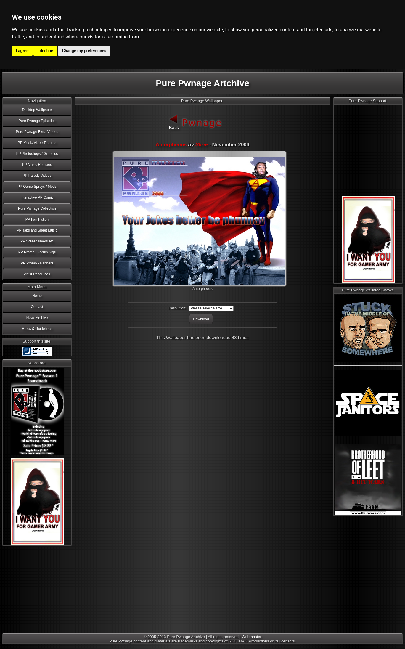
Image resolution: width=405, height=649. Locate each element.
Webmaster (251, 636)
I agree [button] (22, 50)
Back (174, 121)
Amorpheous (171, 144)
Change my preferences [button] (84, 50)
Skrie (201, 144)
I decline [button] (45, 50)
